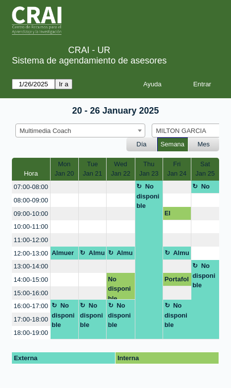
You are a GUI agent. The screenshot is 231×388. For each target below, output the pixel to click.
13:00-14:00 (31, 266)
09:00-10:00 (31, 213)
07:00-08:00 (31, 187)
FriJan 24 (176, 169)
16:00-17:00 (31, 306)
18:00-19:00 (31, 332)
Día (141, 144)
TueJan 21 (92, 169)
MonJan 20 (64, 169)
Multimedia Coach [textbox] (45, 130)
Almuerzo (63, 254)
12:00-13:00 (31, 253)
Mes (204, 144)
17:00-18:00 (31, 319)
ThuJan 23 (149, 169)
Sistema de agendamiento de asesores (89, 60)
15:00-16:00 (31, 293)
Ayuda (152, 84)
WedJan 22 (120, 169)
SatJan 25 (205, 169)
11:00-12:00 (31, 240)
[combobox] (80, 130)
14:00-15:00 (31, 279)
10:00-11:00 (31, 226)
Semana (172, 144)
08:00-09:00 (31, 200)
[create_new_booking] (64, 187)
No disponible (147, 196)
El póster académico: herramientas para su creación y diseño (176, 214)
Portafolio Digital (177, 280)
